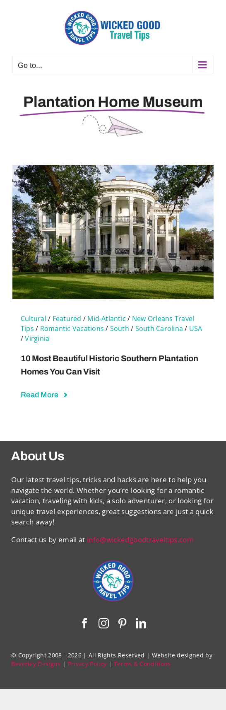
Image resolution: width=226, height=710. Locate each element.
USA (195, 328)
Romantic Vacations (72, 328)
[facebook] (84, 623)
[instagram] (104, 623)
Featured (67, 318)
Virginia (37, 338)
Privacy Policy (87, 664)
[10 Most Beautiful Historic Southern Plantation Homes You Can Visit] (113, 170)
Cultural (33, 318)
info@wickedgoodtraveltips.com (140, 539)
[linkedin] (141, 623)
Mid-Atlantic (106, 318)
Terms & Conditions (142, 664)
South (119, 328)
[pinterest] (122, 623)
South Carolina (159, 328)
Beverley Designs (35, 664)
